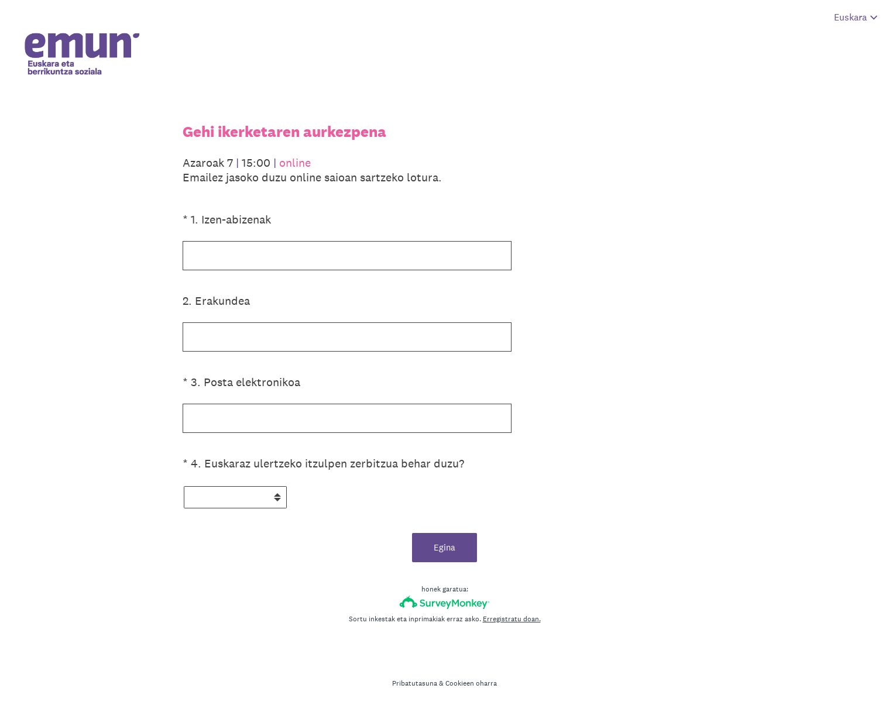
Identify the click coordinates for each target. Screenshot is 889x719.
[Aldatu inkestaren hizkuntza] (856, 17)
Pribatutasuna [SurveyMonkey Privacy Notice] (414, 683)
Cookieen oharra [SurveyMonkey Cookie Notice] (471, 683)
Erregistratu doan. (512, 619)
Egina (444, 547)
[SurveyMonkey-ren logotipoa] (444, 602)
